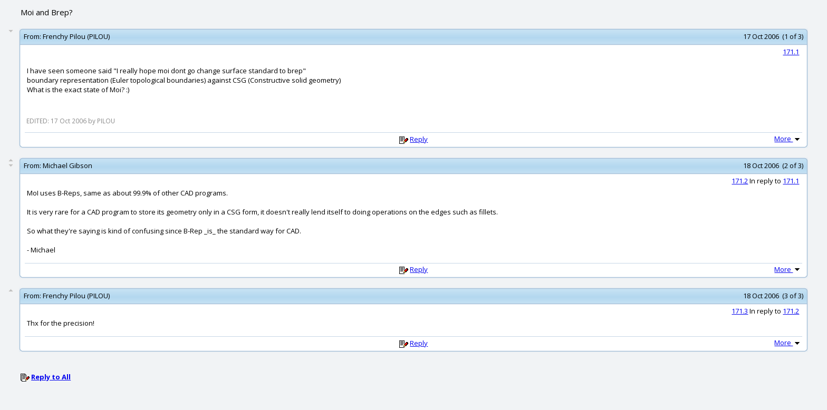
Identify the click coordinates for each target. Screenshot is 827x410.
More (788, 138)
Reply (419, 139)
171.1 (791, 51)
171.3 (740, 311)
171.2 (740, 181)
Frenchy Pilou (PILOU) (76, 36)
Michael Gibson (67, 165)
